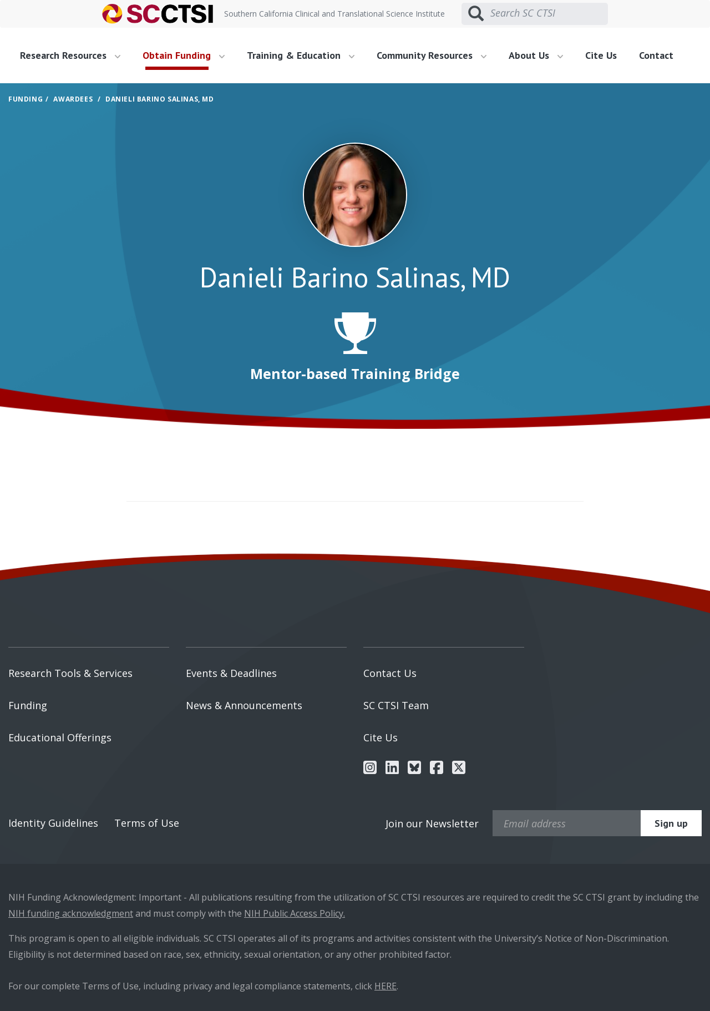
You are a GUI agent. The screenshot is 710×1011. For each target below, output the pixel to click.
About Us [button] (536, 55)
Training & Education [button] (300, 55)
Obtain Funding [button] (184, 55)
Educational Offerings (59, 737)
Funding (25, 99)
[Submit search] (476, 14)
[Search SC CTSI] (549, 13)
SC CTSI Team (396, 705)
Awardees (73, 99)
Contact (656, 55)
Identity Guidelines (53, 823)
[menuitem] (74, 55)
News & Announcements (244, 705)
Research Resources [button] (70, 55)
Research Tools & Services (70, 673)
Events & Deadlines (231, 673)
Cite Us (601, 55)
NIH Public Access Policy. (294, 913)
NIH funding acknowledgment (70, 913)
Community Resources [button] (431, 55)
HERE (385, 986)
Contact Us (390, 673)
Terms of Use (146, 823)
